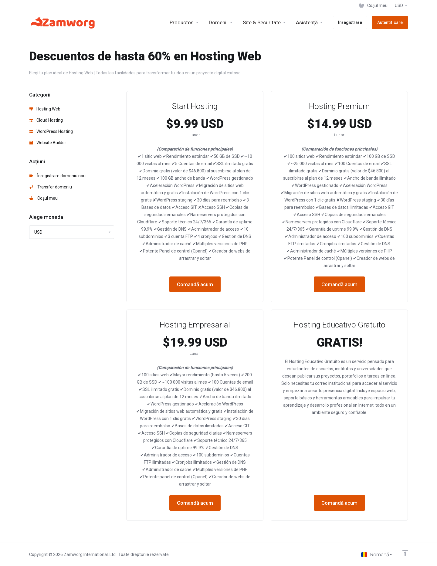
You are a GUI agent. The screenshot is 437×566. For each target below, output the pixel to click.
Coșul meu (43, 198)
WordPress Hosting (51, 131)
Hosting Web (44, 109)
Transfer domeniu (50, 187)
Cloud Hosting (46, 120)
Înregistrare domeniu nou (57, 175)
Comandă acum (195, 284)
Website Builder (47, 142)
